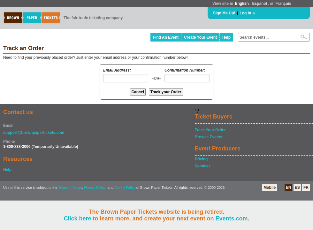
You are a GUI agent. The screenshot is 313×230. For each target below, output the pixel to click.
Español (259, 3)
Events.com (232, 218)
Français (283, 3)
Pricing (201, 159)
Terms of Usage (70, 187)
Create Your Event (200, 37)
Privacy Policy (95, 187)
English (241, 3)
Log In (245, 13)
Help (226, 37)
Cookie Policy (124, 187)
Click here (77, 218)
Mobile (269, 187)
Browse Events (208, 137)
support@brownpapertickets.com (33, 132)
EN (288, 187)
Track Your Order (210, 130)
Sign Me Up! (224, 13)
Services (202, 166)
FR (306, 187)
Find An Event (166, 37)
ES (297, 187)
